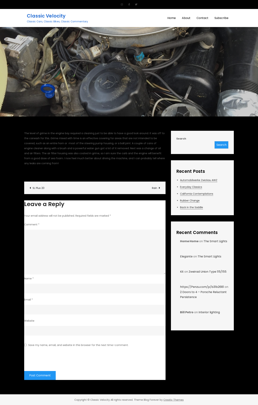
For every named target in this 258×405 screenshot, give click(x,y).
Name (29, 278)
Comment (31, 224)
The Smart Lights (215, 241)
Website (29, 321)
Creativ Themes (173, 400)
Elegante (186, 256)
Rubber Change (190, 200)
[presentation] (51, 357)
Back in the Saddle (191, 207)
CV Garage (35, 173)
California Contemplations (196, 194)
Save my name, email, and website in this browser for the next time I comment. (78, 345)
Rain (154, 188)
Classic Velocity (46, 16)
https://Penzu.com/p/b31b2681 (202, 287)
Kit (182, 272)
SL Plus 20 (38, 188)
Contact (202, 18)
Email (28, 299)
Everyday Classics (191, 187)
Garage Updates (83, 173)
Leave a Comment (113, 173)
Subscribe (221, 18)
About (186, 18)
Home (171, 18)
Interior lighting (209, 312)
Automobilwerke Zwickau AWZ (198, 180)
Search (181, 138)
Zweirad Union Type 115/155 (207, 272)
